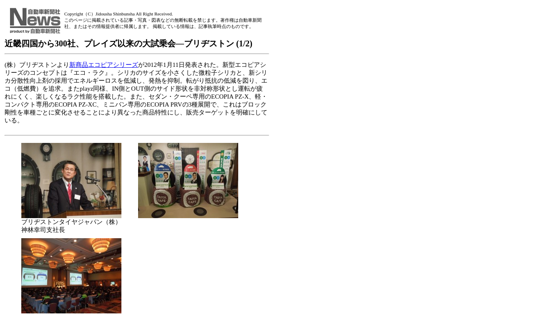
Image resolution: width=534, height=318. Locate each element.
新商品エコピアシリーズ (103, 64)
